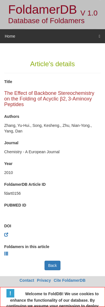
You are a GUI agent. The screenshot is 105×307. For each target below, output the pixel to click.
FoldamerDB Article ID (25, 184)
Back (52, 265)
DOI (7, 226)
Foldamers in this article (26, 246)
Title (8, 81)
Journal (11, 143)
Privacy (44, 280)
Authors (11, 116)
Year (8, 163)
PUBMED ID (15, 205)
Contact (27, 280)
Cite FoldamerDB (70, 280)
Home (10, 36)
